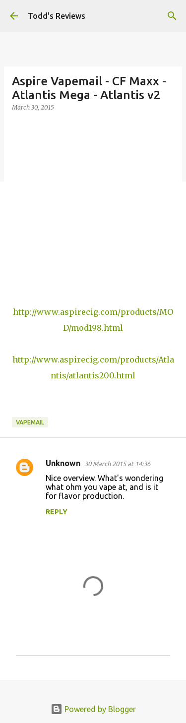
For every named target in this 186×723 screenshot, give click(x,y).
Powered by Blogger (93, 709)
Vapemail (30, 422)
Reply (56, 512)
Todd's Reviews (56, 15)
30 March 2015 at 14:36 (117, 463)
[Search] (172, 16)
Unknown (63, 463)
